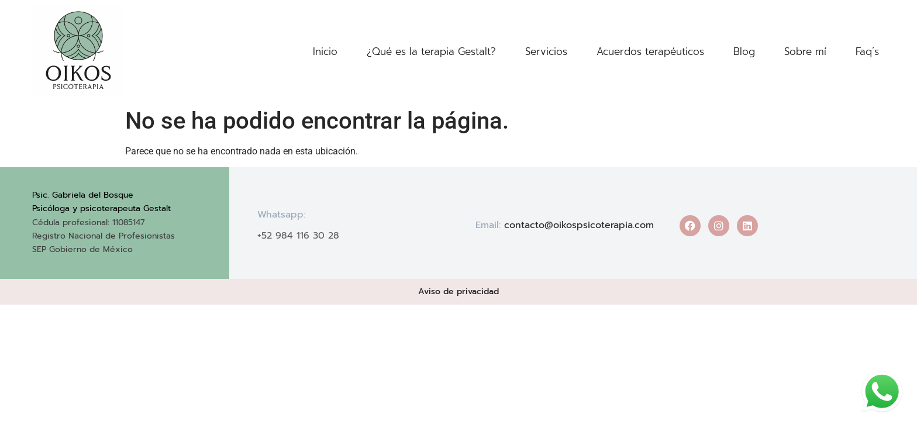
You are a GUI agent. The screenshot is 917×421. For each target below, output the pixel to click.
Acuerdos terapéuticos (650, 51)
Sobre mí (805, 51)
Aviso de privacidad (458, 291)
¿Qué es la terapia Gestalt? (431, 51)
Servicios (546, 51)
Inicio (325, 51)
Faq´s (867, 51)
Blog (744, 51)
